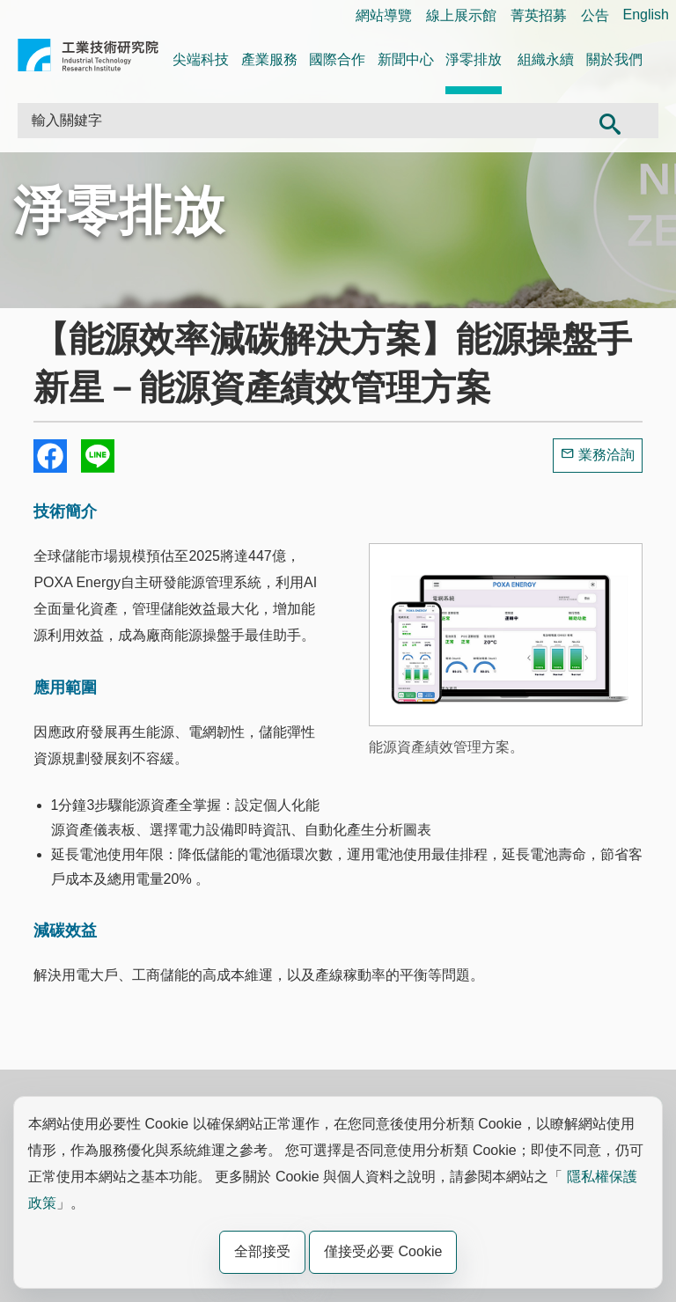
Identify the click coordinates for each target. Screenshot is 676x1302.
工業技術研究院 (88, 58)
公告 (595, 15)
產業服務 (269, 59)
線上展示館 (461, 15)
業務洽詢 (606, 454)
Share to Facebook (50, 456)
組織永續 (546, 59)
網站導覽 (384, 15)
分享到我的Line (97, 456)
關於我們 (614, 59)
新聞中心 (406, 59)
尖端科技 (201, 59)
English (646, 14)
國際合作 (337, 59)
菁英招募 (539, 15)
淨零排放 (473, 59)
